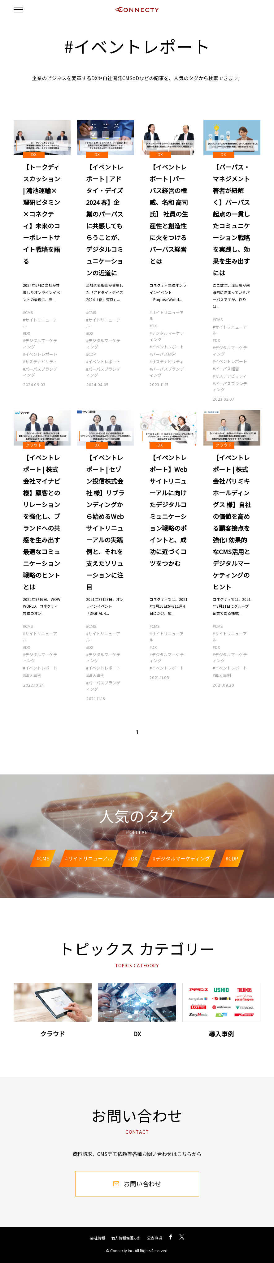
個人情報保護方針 (126, 1237)
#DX (26, 333)
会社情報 (97, 1237)
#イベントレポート (40, 354)
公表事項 (154, 1237)
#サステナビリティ (40, 361)
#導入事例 (32, 675)
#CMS (28, 312)
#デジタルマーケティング (40, 344)
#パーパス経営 (163, 354)
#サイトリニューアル (40, 323)
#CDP (91, 354)
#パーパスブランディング (40, 372)
